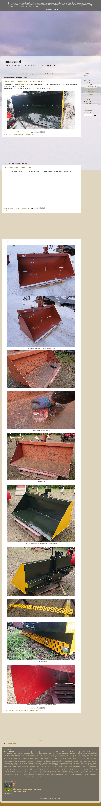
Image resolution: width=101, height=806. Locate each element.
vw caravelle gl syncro (27, 776)
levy (38, 766)
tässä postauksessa (23, 84)
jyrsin (71, 763)
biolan (53, 760)
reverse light (42, 771)
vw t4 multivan (44, 752)
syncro (57, 772)
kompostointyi (67, 764)
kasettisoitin (76, 763)
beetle (44, 760)
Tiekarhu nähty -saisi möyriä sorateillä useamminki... (91, 93)
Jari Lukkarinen (19, 783)
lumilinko (26, 710)
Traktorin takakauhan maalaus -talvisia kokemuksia (23, 81)
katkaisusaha (83, 763)
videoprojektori (79, 774)
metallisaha (89, 766)
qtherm (6, 771)
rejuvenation (30, 771)
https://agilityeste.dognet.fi (19, 788)
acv (91, 758)
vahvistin (32, 755)
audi (15, 753)
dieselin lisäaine (39, 761)
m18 (70, 752)
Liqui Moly (82, 756)
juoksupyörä (65, 763)
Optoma (5, 758)
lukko (66, 766)
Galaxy (68, 756)
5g (91, 755)
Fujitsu (60, 756)
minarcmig (23, 768)
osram (85, 753)
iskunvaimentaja (36, 763)
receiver (25, 771)
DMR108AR (41, 756)
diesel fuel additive (28, 753)
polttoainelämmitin (8, 755)
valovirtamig (35, 774)
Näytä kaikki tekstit (55, 74)
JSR (75, 756)
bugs (75, 760)
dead (16, 761)
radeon (11, 771)
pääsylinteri (89, 769)
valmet (31, 210)
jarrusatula (52, 763)
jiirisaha (58, 753)
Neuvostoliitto (93, 756)
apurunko (6, 760)
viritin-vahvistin (19, 776)
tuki (84, 772)
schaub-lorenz (21, 755)
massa (84, 766)
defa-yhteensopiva (23, 761)
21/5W (63, 755)
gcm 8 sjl (94, 761)
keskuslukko (13, 764)
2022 (87, 99)
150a (53, 755)
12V (49, 755)
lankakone (15, 766)
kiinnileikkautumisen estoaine (48, 764)
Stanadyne (47, 758)
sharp (86, 771)
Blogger (59, 798)
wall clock (43, 776)
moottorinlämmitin (47, 768)
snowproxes (10, 772)
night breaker (67, 768)
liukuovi (65, 752)
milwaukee (80, 753)
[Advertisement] (20, 20)
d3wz (8, 761)
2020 (87, 103)
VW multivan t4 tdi (54, 758)
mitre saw (28, 768)
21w (67, 755)
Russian (24, 758)
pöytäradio (95, 769)
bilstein (49, 760)
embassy (59, 761)
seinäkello (82, 771)
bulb (78, 760)
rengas (36, 771)
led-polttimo (21, 766)
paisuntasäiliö (94, 768)
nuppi (73, 768)
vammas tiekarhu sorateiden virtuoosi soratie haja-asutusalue (51, 774)
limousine (49, 766)
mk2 (33, 768)
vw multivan (27, 752)
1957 (60, 755)
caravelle (20, 753)
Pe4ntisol (10, 758)
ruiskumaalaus (53, 771)
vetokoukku (72, 774)
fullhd (85, 761)
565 (9, 210)
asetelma (17, 760)
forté (81, 761)
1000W (41, 755)
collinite (91, 760)
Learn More (48, 9)
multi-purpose (60, 768)
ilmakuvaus (21, 763)
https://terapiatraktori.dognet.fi (34, 788)
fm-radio (73, 761)
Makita (87, 756)
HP (71, 756)
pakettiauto (7, 769)
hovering (15, 763)
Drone (53, 756)
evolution (68, 761)
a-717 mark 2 (81, 758)
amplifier (10, 753)
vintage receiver (10, 776)
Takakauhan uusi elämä (13, 242)
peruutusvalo (28, 769)
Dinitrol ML (48, 756)
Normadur (12, 134)
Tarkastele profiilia (8, 793)
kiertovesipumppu (27, 764)
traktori (23, 134)
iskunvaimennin (28, 763)
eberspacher (38, 753)
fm (50, 753)
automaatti (27, 760)
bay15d (40, 760)
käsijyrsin (5, 766)
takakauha (18, 134)
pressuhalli (67, 769)
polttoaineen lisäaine (50, 769)
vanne (67, 774)
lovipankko (61, 766)
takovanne (62, 772)
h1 (11, 763)
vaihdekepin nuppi (18, 774)
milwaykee (17, 768)
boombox (58, 760)
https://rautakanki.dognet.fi (20, 791)
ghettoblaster (6, 763)
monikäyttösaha (38, 768)
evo (63, 761)
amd (95, 758)
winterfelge (55, 776)
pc (23, 769)
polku (22, 210)
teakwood (68, 772)
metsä (12, 210)
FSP (57, 756)
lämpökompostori (77, 766)
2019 (87, 105)
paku (12, 769)
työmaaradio (88, 772)
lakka (22, 710)
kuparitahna (79, 764)
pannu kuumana (18, 769)
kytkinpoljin (93, 764)
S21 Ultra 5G (30, 758)
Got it (56, 9)
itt (53, 753)
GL (64, 756)
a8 (88, 758)
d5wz (12, 761)
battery (35, 760)
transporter (36, 752)
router (47, 771)
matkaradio (72, 753)
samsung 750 (75, 771)
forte (77, 761)
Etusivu (41, 740)
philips (34, 769)
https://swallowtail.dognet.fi (34, 789)
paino (89, 768)
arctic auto (11, 760)
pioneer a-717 (92, 753)
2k (8, 134)
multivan (18, 752)
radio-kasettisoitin (17, 771)
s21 (70, 771)
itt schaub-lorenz (45, 763)
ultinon (94, 772)
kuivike (73, 764)
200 (91, 752)
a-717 (69, 758)
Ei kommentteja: (25, 131)
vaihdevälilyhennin (27, 774)
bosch (63, 760)
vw (5, 752)
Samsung (37, 758)
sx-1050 (52, 772)
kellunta (94, 763)
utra (12, 774)
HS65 (19, 710)
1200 (46, 755)
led (67, 753)
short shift (92, 771)
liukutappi (55, 766)
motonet (54, 768)
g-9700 (88, 761)
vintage (91, 774)
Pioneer (59, 752)
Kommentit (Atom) (11, 743)
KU (78, 756)
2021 (87, 101)
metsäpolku (17, 210)
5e (88, 755)
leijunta (26, 766)
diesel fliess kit (31, 761)
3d (82, 755)
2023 (87, 82)
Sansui (42, 758)
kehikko (89, 763)
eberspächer (45, 753)
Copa (37, 756)
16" (56, 755)
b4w (32, 760)
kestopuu (19, 764)
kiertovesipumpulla (36, 764)
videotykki (86, 774)
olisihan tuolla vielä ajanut (81, 768)
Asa (33, 756)
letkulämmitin (32, 766)
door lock (54, 761)
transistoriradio (84, 752)
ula (27, 755)
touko (88, 84)
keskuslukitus (6, 764)
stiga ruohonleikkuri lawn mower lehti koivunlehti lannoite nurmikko (28, 772)
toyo (76, 772)
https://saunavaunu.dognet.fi (20, 789)
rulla (59, 771)
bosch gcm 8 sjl (69, 760)
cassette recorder (84, 760)
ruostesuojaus (64, 771)
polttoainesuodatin (59, 769)
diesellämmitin (47, 761)
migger (11, 768)
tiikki (73, 772)
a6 (86, 758)
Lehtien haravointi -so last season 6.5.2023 (92, 88)
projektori (79, 769)
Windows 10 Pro (63, 758)
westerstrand (49, 776)
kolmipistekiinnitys (59, 764)
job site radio (59, 763)
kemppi (63, 753)
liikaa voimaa (43, 766)
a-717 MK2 (75, 758)
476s (85, 755)
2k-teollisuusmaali (12, 710)
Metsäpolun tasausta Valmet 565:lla (17, 168)
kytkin (88, 764)
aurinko (21, 760)
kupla (84, 764)
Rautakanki (13, 61)
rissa (15, 755)
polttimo (42, 769)
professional (73, 769)
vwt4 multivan (36, 776)
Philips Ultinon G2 (17, 758)
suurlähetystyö (46, 772)
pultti (84, 769)
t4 (11, 752)
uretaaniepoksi (29, 134)
